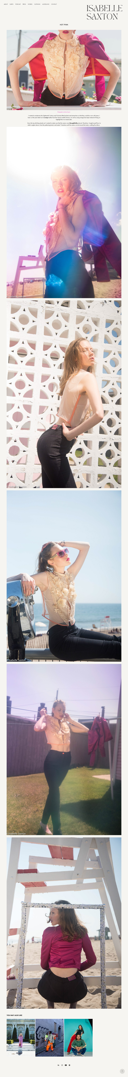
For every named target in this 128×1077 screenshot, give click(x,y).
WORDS (30, 4)
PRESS (24, 4)
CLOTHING (37, 4)
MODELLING (45, 4)
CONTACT (54, 4)
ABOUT (6, 4)
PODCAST (18, 4)
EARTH (11, 4)
